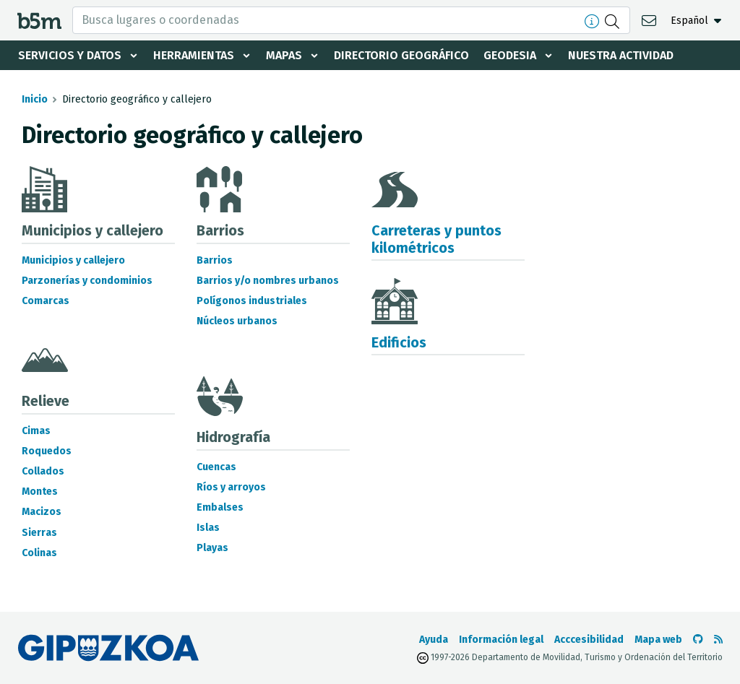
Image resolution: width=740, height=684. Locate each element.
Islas (208, 527)
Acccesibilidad (589, 639)
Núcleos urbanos (237, 321)
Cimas (36, 431)
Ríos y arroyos (231, 487)
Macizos (41, 512)
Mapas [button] (284, 55)
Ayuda (433, 639)
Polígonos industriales (252, 301)
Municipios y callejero (73, 260)
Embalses (220, 507)
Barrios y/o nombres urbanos (268, 280)
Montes (40, 491)
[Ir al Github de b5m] (698, 639)
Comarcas (45, 301)
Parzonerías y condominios (87, 280)
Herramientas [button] (193, 55)
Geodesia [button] (509, 55)
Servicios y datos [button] (69, 55)
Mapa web (658, 639)
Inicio (35, 99)
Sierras (39, 533)
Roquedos (47, 451)
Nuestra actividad (621, 55)
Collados (43, 471)
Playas (212, 548)
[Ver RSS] (718, 639)
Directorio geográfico (401, 55)
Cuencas (216, 467)
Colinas (39, 553)
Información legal (501, 639)
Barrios (215, 260)
